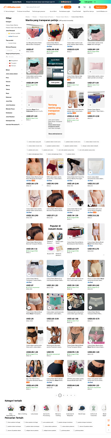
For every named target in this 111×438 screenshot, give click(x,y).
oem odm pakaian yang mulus (65, 150)
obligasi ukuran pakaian (31, 430)
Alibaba (28, 17)
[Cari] (67, 7)
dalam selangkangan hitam (35, 154)
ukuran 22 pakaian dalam (85, 426)
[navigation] (14, 206)
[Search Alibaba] (42, 7)
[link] (108, 420)
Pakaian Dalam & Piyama (46, 17)
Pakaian (34, 17)
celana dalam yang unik (34, 142)
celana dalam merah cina (91, 142)
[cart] (84, 7)
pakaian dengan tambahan (65, 422)
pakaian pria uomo (32, 150)
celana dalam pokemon (50, 426)
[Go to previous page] (56, 395)
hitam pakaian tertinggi (13, 422)
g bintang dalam (65, 430)
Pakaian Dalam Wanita (62, 17)
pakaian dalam (70, 154)
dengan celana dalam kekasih (89, 146)
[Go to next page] (74, 395)
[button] (62, 7)
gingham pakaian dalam (52, 146)
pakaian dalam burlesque (13, 426)
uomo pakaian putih (47, 422)
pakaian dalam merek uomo (52, 142)
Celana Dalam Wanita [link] (77, 17)
